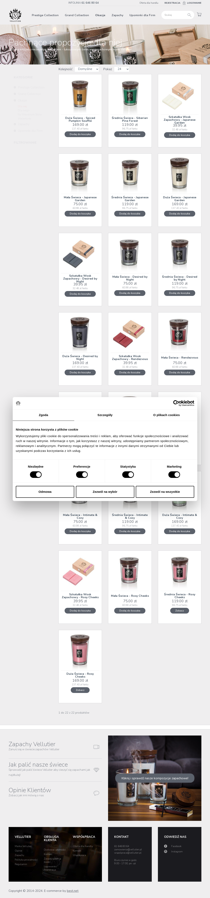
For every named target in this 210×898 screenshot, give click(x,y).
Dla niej (22, 106)
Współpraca (79, 855)
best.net (73, 891)
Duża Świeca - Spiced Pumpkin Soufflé (80, 119)
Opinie (18, 850)
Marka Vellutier (23, 846)
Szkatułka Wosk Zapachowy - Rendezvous (130, 357)
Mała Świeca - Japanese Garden (80, 198)
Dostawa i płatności (55, 849)
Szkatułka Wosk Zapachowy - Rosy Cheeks (80, 595)
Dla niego (24, 110)
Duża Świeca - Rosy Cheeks (80, 675)
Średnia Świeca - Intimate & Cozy (130, 516)
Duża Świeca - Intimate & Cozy (179, 516)
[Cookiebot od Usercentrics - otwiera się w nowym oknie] (176, 403)
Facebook (176, 846)
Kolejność (65, 69)
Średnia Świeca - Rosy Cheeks (179, 595)
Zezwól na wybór (105, 491)
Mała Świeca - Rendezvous (179, 358)
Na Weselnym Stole (30, 114)
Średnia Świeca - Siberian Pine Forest (130, 119)
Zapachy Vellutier (34, 745)
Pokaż (107, 69)
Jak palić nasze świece (49, 768)
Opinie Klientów (30, 791)
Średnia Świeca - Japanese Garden (129, 198)
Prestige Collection (45, 15)
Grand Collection (77, 15)
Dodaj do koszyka (80, 134)
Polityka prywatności (26, 859)
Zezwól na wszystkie (165, 491)
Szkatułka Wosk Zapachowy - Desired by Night (80, 278)
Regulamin (21, 864)
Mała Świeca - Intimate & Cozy (80, 516)
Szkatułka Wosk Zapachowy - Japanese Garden (179, 120)
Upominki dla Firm (142, 15)
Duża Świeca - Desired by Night (80, 357)
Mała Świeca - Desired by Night (129, 278)
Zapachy (117, 15)
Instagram (177, 851)
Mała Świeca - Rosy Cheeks (130, 596)
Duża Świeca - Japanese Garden (179, 198)
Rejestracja (172, 3)
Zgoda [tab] (43, 415)
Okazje (100, 15)
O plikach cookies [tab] (166, 415)
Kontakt (48, 854)
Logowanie (194, 3)
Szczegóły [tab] (104, 415)
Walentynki (24, 119)
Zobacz (179, 610)
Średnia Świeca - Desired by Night (179, 278)
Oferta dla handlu (148, 3)
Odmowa (45, 491)
